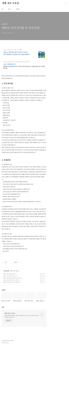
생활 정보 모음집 (10, 3)
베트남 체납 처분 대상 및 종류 (10, 326)
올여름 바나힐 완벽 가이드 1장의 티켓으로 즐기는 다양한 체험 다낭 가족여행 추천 (24, 67)
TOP (65, 387)
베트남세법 (6, 317)
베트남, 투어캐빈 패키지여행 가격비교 (15, 52)
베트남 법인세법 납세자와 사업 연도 (12, 324)
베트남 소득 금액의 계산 (9, 322)
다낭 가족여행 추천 (9, 64)
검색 (62, 3)
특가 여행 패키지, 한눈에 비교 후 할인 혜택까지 (16, 54)
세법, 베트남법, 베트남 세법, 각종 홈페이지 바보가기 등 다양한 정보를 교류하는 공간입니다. (21, 362)
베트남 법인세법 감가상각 (9, 320)
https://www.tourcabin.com (11, 49)
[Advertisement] (24, 84)
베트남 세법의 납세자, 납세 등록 (11, 328)
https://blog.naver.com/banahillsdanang (15, 61)
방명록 (17, 9)
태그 (9, 9)
